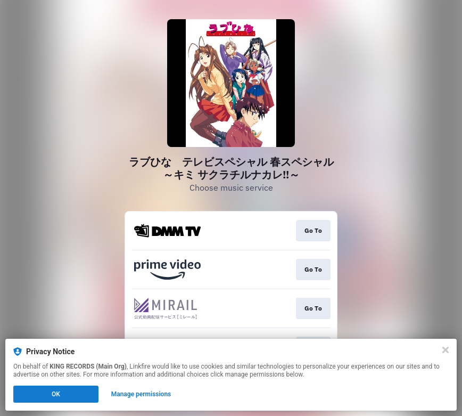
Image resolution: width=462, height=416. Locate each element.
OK (56, 394)
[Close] (445, 349)
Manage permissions (141, 394)
